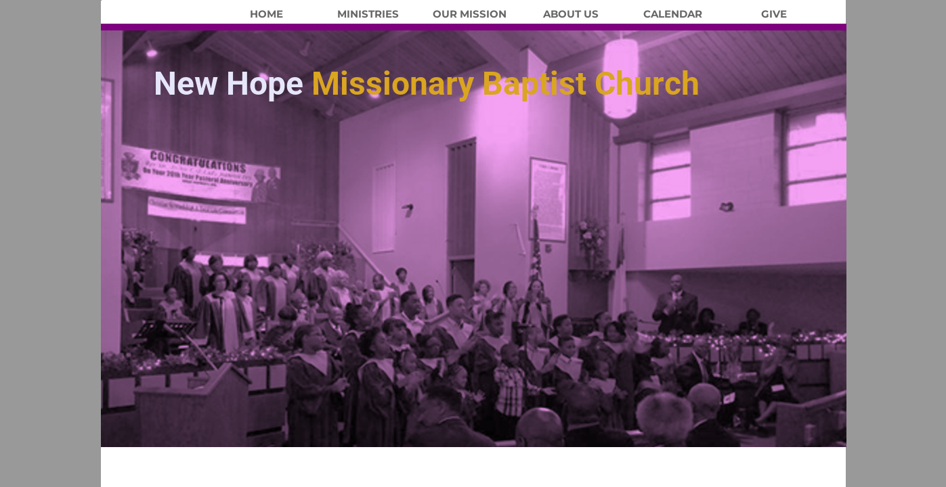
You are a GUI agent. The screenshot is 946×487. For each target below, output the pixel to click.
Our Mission (470, 14)
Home (266, 14)
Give (774, 14)
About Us (571, 14)
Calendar (672, 14)
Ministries (368, 14)
